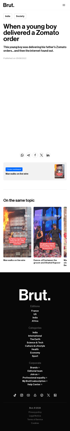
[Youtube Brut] (28, 395)
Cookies (35, 423)
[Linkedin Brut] (55, 395)
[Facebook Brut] (42, 395)
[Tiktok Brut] (15, 395)
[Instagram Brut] (21, 395)
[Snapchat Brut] (35, 395)
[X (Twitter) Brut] (48, 395)
